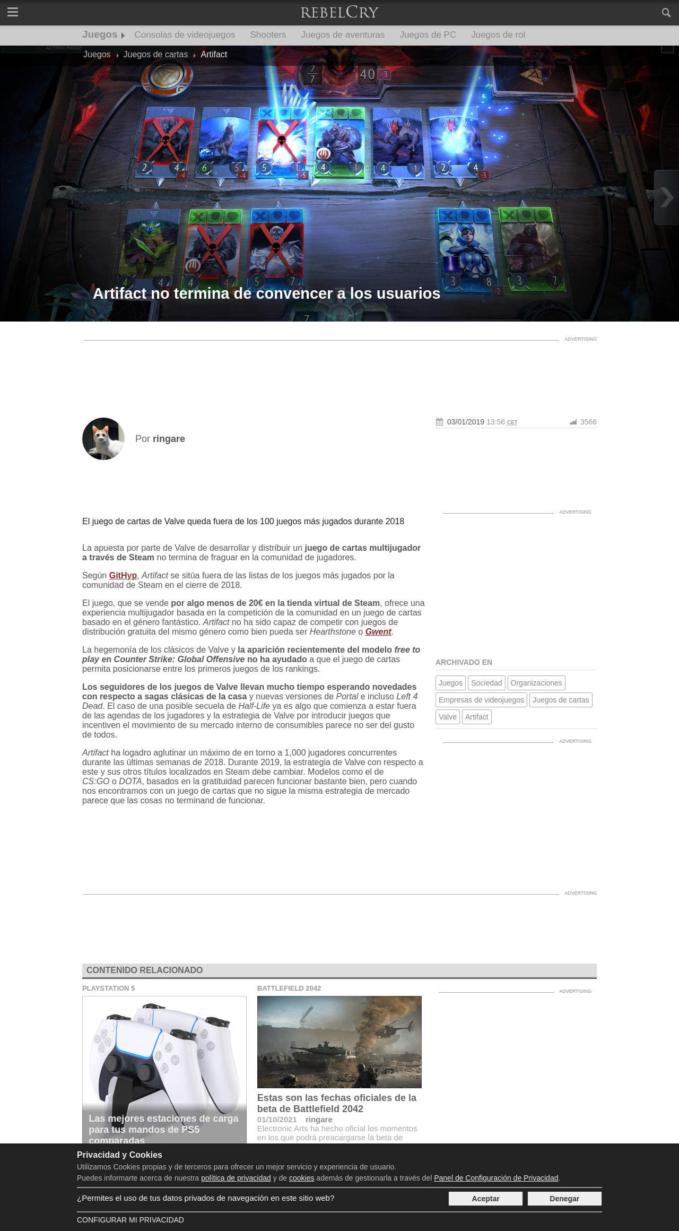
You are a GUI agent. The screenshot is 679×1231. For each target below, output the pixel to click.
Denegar (564, 1198)
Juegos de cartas (561, 700)
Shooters (268, 35)
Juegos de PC (427, 35)
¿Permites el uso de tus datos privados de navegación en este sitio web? (205, 1197)
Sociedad (486, 683)
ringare (319, 1119)
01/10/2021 (277, 1119)
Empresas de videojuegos (481, 700)
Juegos (100, 34)
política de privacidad (236, 1178)
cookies (301, 1178)
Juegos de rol (498, 35)
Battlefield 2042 (289, 988)
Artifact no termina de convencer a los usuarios (267, 293)
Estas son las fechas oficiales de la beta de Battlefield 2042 (336, 1103)
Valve (448, 717)
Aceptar (486, 1198)
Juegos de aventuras (343, 35)
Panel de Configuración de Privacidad (496, 1178)
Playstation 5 (108, 988)
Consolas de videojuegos (185, 35)
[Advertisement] (339, 370)
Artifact (477, 717)
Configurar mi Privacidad (130, 1220)
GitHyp (123, 575)
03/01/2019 (465, 422)
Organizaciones (536, 683)
